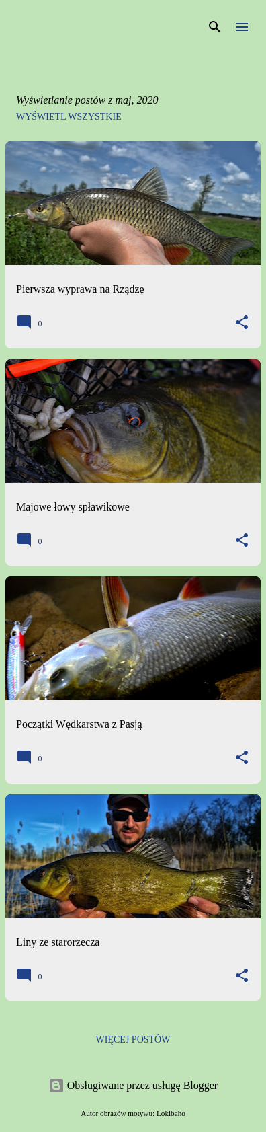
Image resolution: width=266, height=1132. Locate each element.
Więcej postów (133, 1039)
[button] (242, 323)
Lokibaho (171, 1113)
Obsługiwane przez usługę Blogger (133, 1085)
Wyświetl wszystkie (69, 117)
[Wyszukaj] (215, 27)
